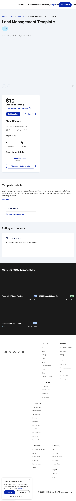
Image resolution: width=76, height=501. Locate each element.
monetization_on (7, 126)
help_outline (24, 105)
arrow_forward (9, 86)
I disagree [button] (22, 492)
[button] (17, 496)
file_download (30, 299)
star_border (34, 299)
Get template (13, 114)
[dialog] (17, 488)
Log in (53, 5)
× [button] (29, 480)
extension (7, 130)
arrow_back (4, 86)
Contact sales (42, 5)
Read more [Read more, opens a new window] (21, 488)
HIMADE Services (19, 158)
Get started (65, 5)
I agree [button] (9, 492)
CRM (3, 299)
